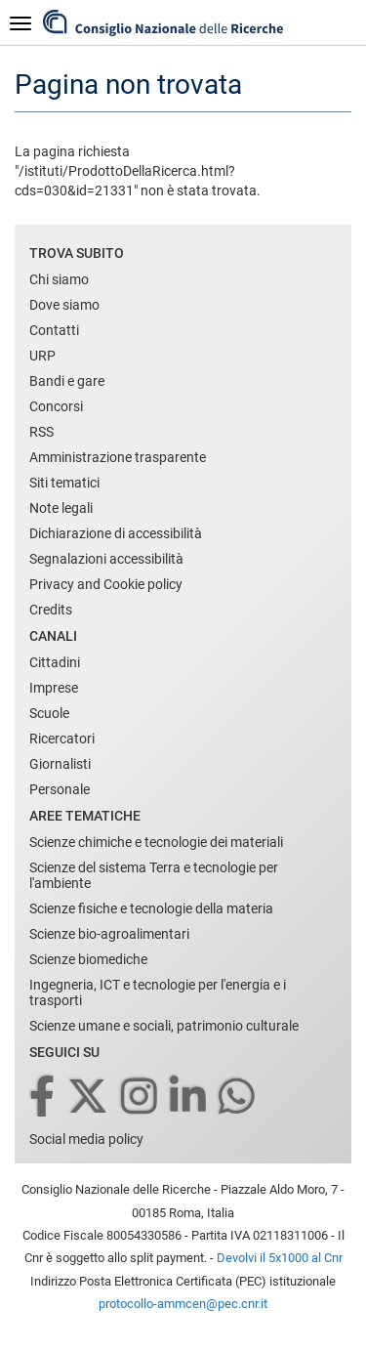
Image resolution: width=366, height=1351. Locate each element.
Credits (50, 609)
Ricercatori (62, 738)
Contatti (54, 330)
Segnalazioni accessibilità (106, 559)
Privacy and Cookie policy (106, 584)
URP (42, 355)
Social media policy (86, 1139)
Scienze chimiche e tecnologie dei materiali (156, 842)
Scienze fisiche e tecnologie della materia (151, 908)
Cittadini (54, 662)
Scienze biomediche (88, 959)
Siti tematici (64, 482)
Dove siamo (64, 305)
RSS (41, 432)
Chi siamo (59, 279)
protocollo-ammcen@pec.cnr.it (183, 1303)
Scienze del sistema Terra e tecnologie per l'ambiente (153, 875)
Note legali (61, 508)
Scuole (49, 713)
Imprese (53, 688)
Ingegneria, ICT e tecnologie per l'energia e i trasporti (157, 992)
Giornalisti (60, 764)
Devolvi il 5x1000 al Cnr (280, 1257)
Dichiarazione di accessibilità (115, 533)
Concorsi (56, 406)
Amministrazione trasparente (117, 457)
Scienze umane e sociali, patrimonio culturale (164, 1026)
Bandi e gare (66, 381)
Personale (59, 789)
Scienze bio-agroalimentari (109, 934)
